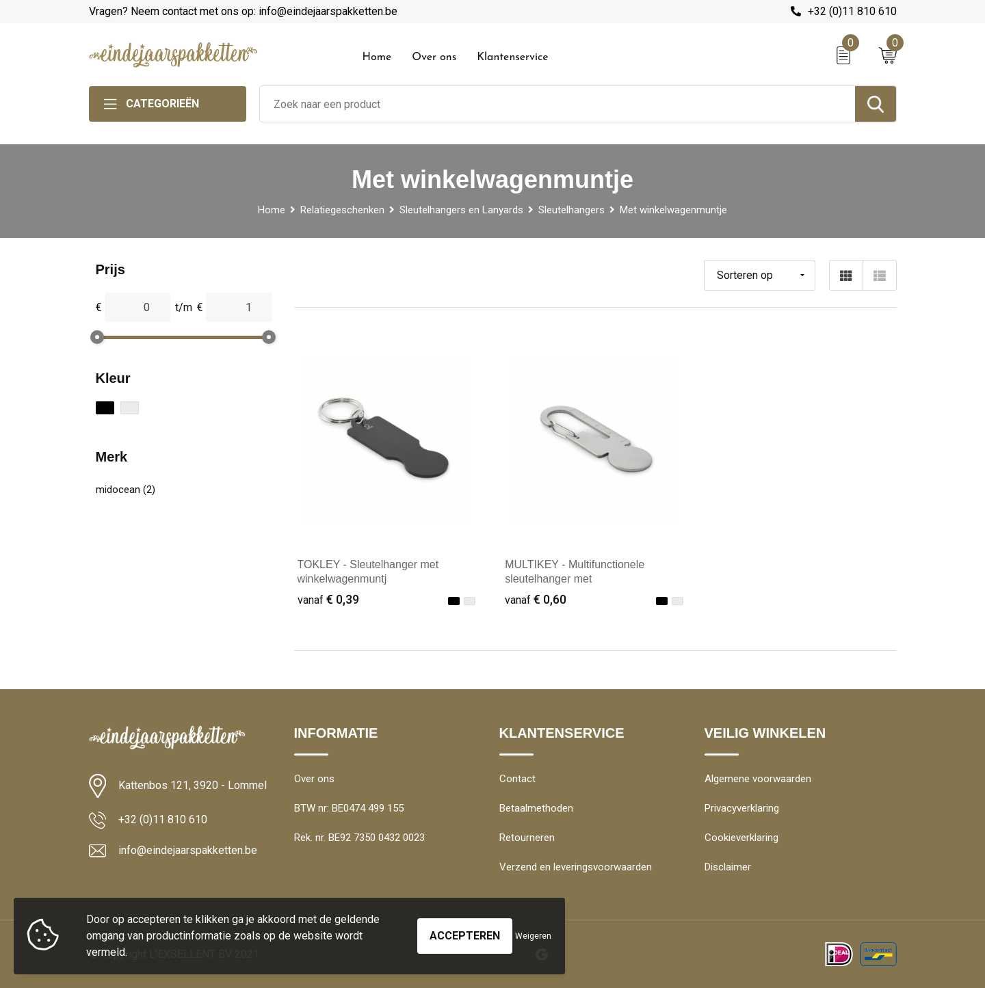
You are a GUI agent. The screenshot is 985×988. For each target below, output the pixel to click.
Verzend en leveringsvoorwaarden (575, 867)
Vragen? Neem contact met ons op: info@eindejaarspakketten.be (243, 11)
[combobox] (557, 104)
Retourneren (527, 837)
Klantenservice (513, 57)
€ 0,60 (535, 599)
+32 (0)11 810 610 (852, 11)
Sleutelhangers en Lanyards (461, 210)
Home (377, 57)
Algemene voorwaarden (758, 779)
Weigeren (533, 936)
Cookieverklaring (741, 837)
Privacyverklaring (742, 808)
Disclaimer (728, 867)
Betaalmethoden (536, 808)
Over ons (434, 57)
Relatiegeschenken (342, 210)
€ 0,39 (328, 599)
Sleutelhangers (571, 210)
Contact (517, 779)
